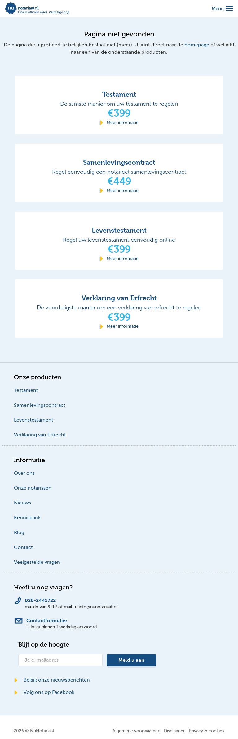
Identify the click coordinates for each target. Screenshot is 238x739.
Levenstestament (33, 420)
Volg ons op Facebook (44, 692)
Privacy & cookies (206, 730)
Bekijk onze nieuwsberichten (52, 680)
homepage (196, 45)
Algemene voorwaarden (136, 730)
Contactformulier (46, 620)
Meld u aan (131, 660)
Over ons (24, 473)
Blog (19, 532)
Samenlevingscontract (39, 405)
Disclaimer (174, 730)
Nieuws (22, 503)
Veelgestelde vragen (37, 562)
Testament (26, 390)
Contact (23, 547)
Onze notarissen (32, 488)
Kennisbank (27, 517)
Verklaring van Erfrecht (40, 435)
